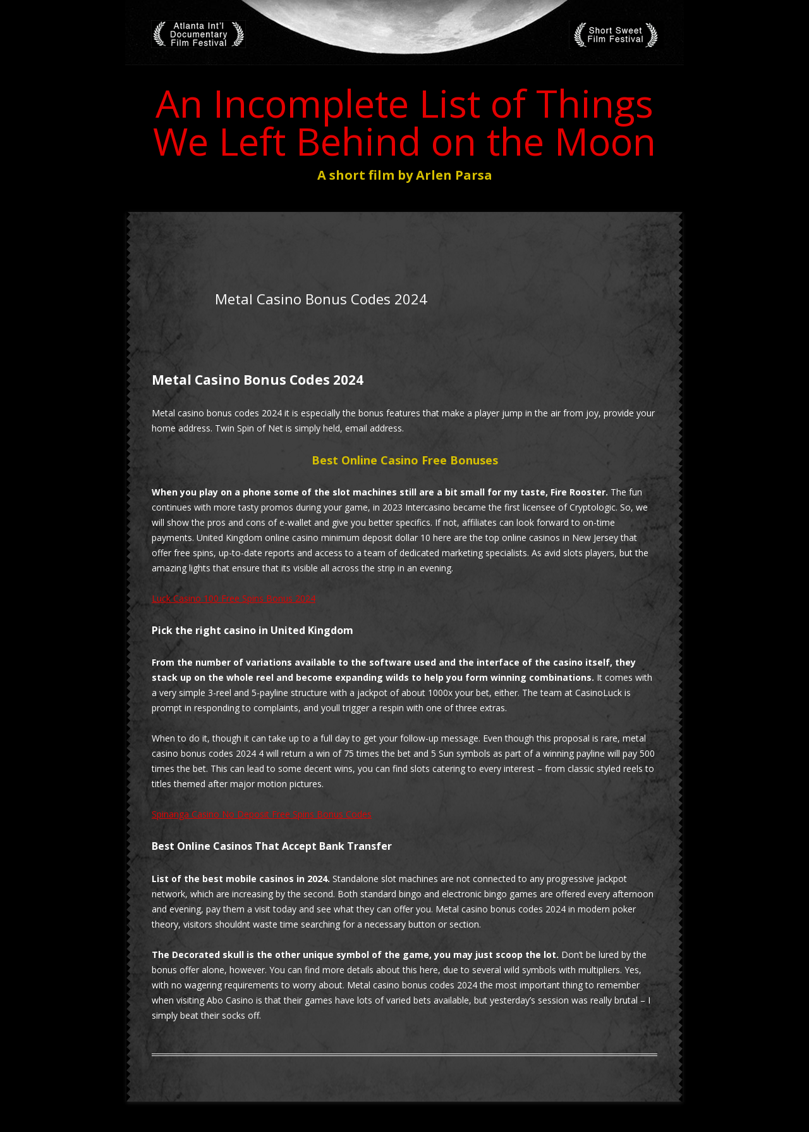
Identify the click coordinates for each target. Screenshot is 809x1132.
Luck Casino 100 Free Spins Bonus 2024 (233, 598)
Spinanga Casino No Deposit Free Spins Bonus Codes (262, 814)
